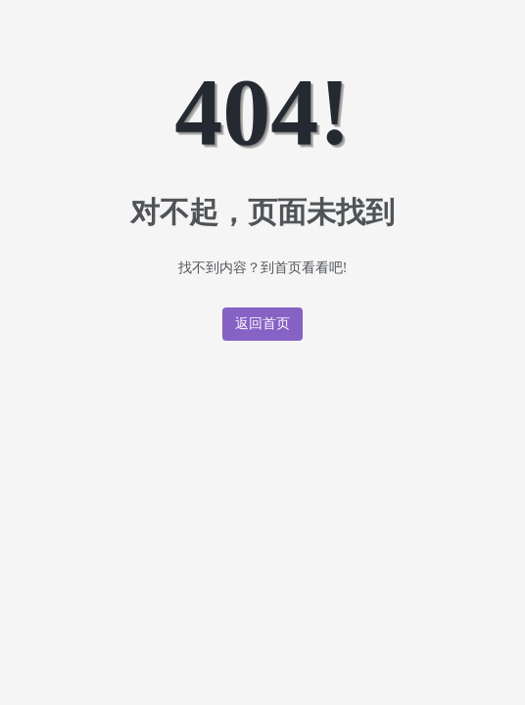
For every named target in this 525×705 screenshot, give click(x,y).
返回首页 (263, 323)
